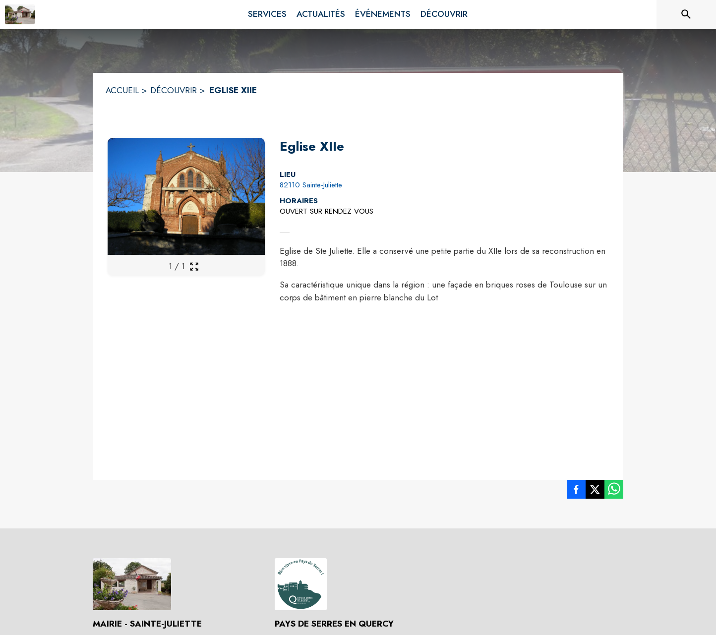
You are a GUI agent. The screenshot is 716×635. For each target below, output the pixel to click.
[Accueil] (20, 14)
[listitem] (576, 491)
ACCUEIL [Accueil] (122, 90)
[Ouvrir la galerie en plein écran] (194, 266)
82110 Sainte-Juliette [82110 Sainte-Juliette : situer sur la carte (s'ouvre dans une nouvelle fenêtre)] (311, 184)
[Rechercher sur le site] (686, 14)
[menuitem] (267, 12)
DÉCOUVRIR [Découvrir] (173, 90)
